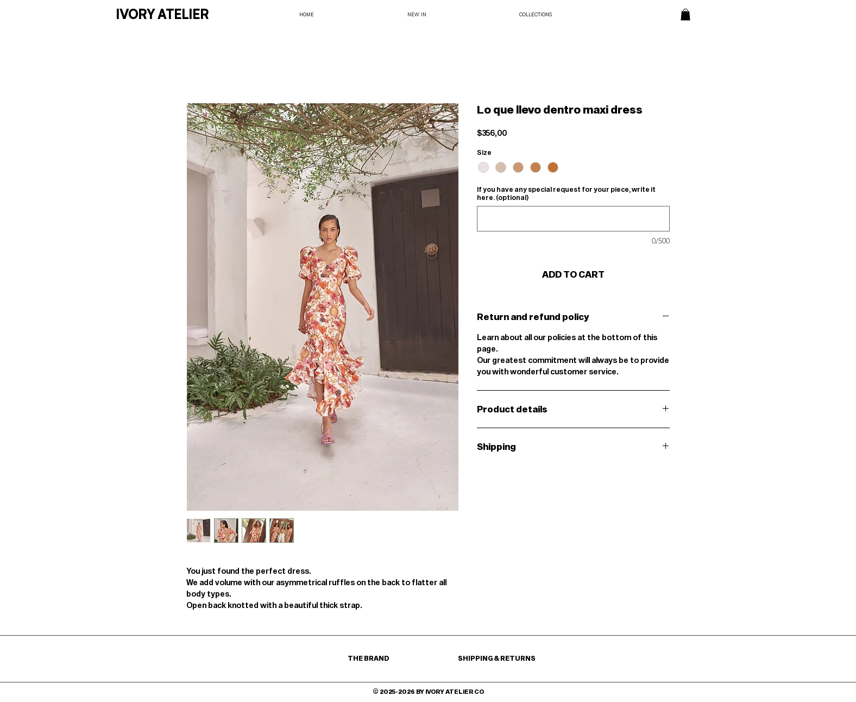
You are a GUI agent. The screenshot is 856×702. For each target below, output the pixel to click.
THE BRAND (369, 658)
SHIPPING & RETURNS (497, 658)
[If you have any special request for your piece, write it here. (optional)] (573, 219)
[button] (685, 15)
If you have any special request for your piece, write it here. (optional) (566, 193)
